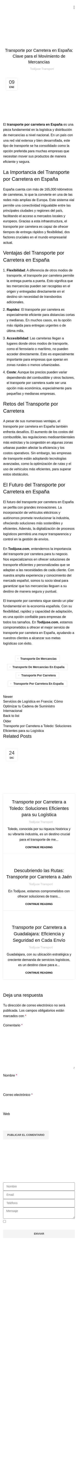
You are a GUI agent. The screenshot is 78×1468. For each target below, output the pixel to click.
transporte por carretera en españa (38, 683)
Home (6, 35)
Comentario (12, 1025)
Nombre (10, 1075)
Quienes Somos (17, 1301)
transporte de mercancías (38, 658)
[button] (39, 1326)
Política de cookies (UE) (23, 1389)
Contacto (12, 1404)
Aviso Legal (14, 1374)
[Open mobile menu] (74, 7)
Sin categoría (23, 35)
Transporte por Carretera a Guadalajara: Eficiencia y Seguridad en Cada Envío (39, 934)
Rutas (10, 1316)
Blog (9, 1397)
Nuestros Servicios (19, 1294)
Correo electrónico (17, 1095)
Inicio (9, 1287)
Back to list (11, 716)
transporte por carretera (38, 675)
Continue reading (39, 847)
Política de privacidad (21, 1382)
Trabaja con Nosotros (21, 1309)
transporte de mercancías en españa (38, 667)
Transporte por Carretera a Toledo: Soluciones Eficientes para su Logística (39, 808)
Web (6, 1114)
